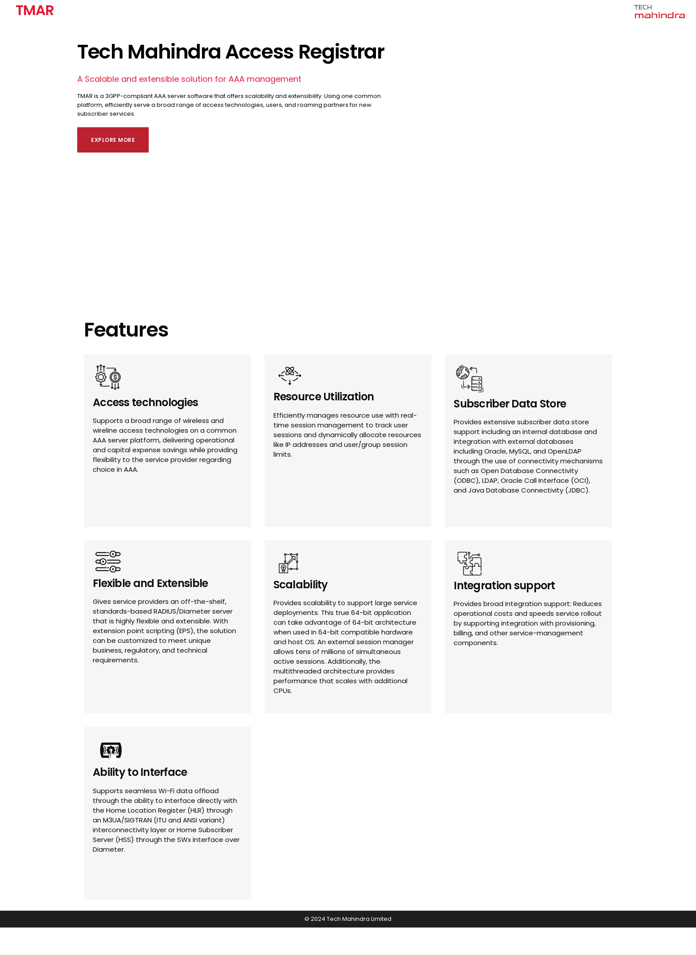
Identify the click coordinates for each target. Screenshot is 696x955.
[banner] (348, 89)
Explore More (113, 140)
